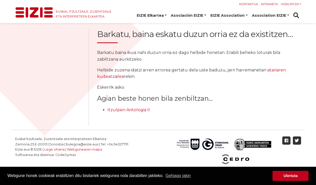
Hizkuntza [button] (290, 4)
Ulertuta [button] (290, 176)
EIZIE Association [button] (227, 15)
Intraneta (269, 4)
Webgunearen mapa (84, 149)
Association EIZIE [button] (269, 15)
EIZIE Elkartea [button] (150, 15)
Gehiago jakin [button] (178, 175)
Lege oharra (54, 149)
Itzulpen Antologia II (128, 109)
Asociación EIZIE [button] (187, 15)
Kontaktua (248, 4)
